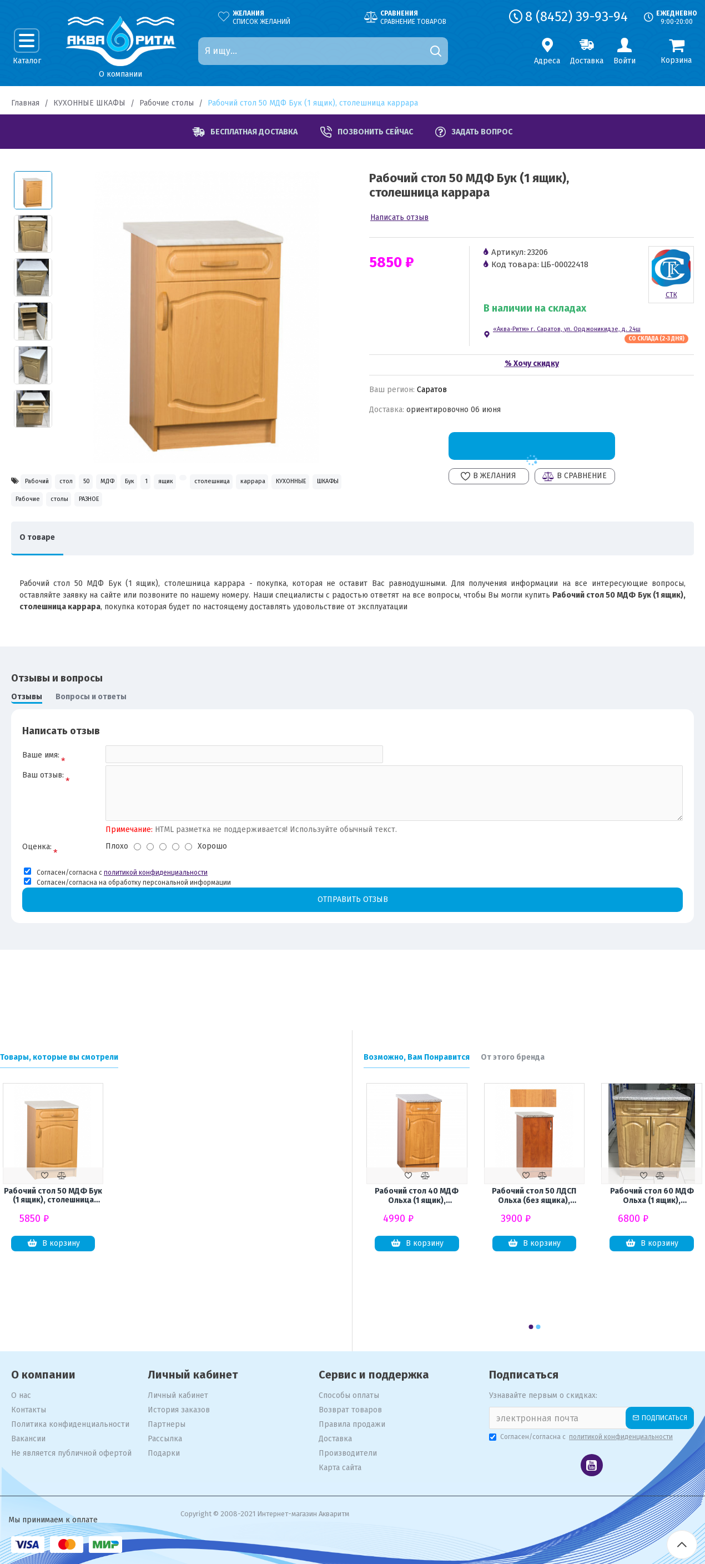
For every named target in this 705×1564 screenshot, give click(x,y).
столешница (42, 508)
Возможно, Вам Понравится (417, 1057)
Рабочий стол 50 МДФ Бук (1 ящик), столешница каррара (53, 1197)
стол (90, 484)
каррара (103, 508)
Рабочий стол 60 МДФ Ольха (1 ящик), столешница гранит (652, 1197)
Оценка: (37, 893)
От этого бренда (513, 1057)
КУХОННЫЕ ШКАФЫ (89, 103)
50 (125, 484)
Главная (25, 103)
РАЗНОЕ (33, 532)
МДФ (160, 484)
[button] (530, 1327)
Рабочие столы (166, 103)
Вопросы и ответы (91, 734)
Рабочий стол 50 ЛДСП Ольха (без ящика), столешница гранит (534, 1197)
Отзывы (26, 734)
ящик (264, 484)
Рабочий (44, 484)
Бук (198, 484)
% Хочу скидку (532, 363)
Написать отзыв (399, 217)
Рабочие (272, 508)
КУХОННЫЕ (162, 508)
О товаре (43, 575)
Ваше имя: (40, 793)
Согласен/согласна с (581, 1437)
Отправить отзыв (352, 946)
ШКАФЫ (219, 508)
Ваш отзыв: (43, 818)
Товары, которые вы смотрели (59, 1057)
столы (321, 508)
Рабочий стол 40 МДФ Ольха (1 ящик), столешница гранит (417, 1197)
